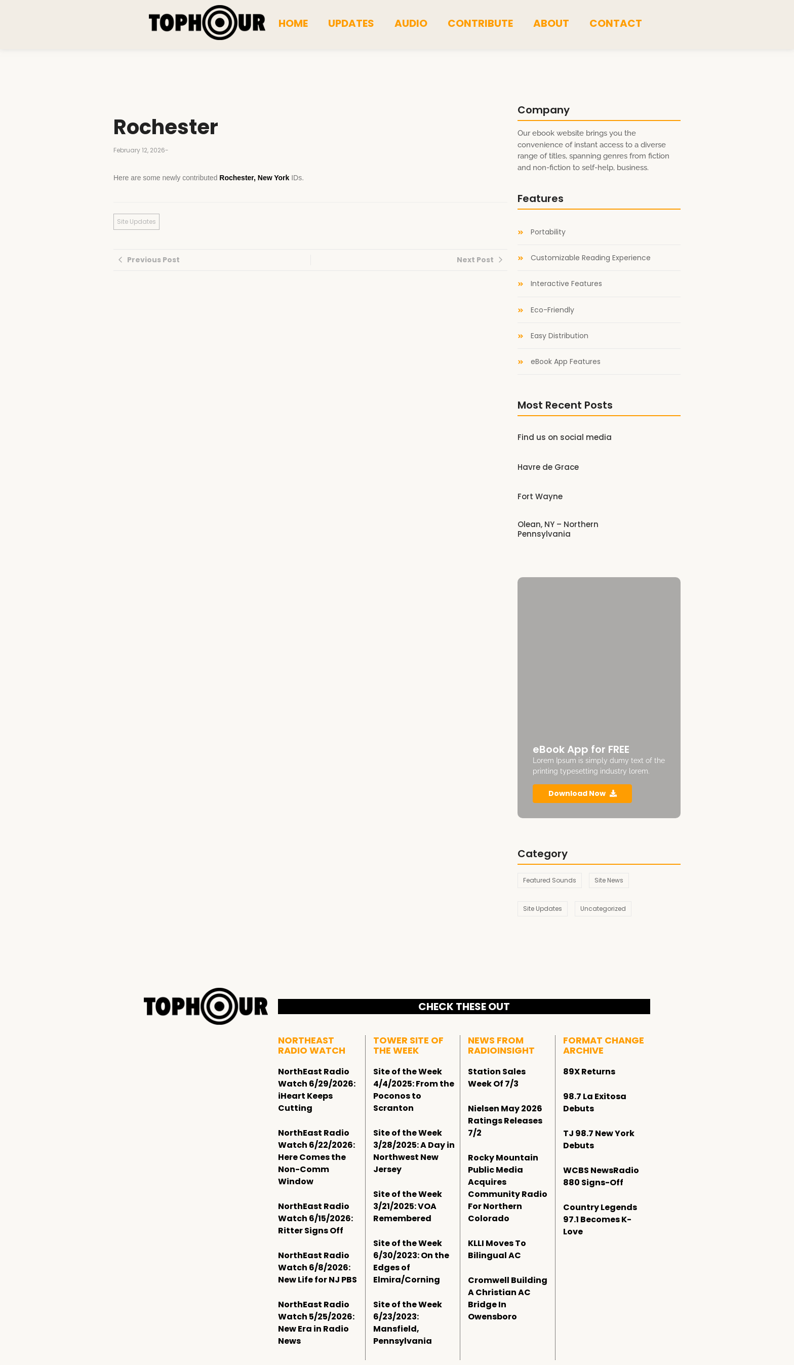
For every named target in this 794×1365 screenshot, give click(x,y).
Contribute (480, 23)
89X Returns (589, 1071)
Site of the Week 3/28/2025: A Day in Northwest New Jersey (414, 1151)
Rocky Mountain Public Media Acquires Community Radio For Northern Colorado (507, 1188)
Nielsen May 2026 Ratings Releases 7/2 (505, 1121)
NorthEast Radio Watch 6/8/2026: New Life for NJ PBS (317, 1268)
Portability (548, 232)
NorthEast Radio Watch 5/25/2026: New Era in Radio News (316, 1323)
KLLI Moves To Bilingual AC (497, 1249)
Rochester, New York (254, 178)
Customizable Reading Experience (591, 258)
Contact (615, 23)
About (551, 23)
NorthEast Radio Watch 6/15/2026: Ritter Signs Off (315, 1218)
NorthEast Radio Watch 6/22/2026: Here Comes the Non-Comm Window (316, 1157)
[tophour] (207, 23)
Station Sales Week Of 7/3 (497, 1078)
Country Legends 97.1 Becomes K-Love (600, 1219)
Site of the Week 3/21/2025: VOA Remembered (407, 1206)
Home (293, 23)
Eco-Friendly (552, 310)
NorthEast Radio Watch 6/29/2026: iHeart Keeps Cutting (316, 1090)
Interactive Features (566, 284)
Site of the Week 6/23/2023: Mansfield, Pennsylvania (407, 1323)
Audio (410, 23)
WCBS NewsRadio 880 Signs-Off (601, 1176)
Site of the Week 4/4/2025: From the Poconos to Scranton (413, 1090)
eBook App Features (566, 362)
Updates (351, 23)
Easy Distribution (559, 336)
